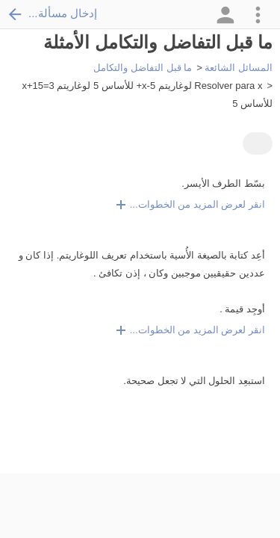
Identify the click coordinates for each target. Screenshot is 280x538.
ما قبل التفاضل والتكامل (142, 67)
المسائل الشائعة (239, 67)
